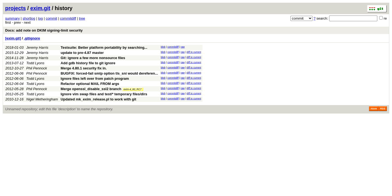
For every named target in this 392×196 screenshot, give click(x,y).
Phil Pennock (36, 68)
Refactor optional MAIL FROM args (90, 84)
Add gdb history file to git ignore (88, 63)
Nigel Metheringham (42, 99)
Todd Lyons (35, 63)
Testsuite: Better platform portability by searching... (104, 47)
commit (51, 18)
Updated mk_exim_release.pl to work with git (98, 99)
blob (163, 46)
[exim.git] (13, 38)
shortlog (29, 18)
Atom (373, 108)
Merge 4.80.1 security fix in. (84, 68)
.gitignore (32, 38)
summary (12, 18)
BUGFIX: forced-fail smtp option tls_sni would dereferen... (109, 73)
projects (15, 8)
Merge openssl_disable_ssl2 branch (91, 89)
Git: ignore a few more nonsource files (93, 58)
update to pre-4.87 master (82, 53)
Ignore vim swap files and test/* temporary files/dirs (104, 94)
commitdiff (68, 18)
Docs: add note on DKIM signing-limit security (44, 30)
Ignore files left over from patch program (95, 78)
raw (183, 46)
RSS (382, 108)
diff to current (194, 52)
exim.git (40, 8)
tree (82, 18)
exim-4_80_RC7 (133, 89)
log (40, 18)
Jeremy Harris (37, 47)
